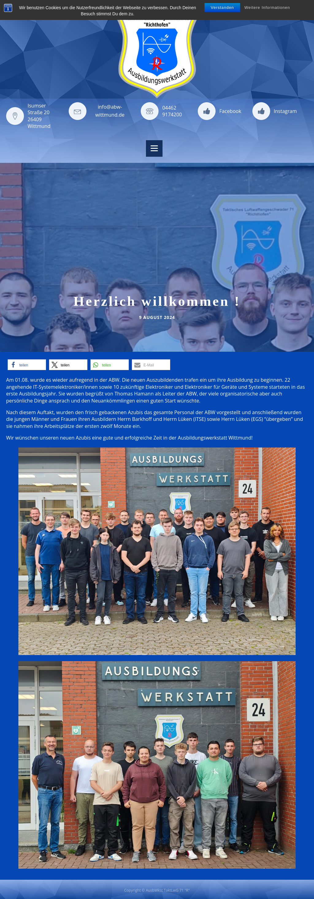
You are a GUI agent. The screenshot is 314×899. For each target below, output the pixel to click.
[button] (27, 364)
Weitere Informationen (267, 7)
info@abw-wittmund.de (109, 110)
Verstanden (222, 7)
